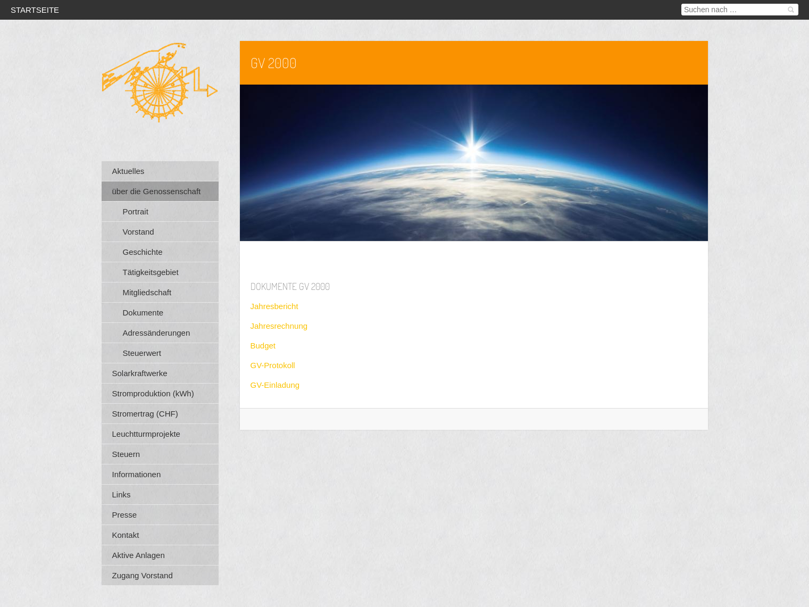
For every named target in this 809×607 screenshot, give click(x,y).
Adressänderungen (156, 332)
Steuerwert (142, 352)
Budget (263, 345)
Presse (124, 514)
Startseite (35, 9)
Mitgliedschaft (147, 292)
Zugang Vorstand (142, 575)
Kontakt (125, 534)
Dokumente (143, 312)
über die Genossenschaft (156, 191)
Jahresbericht (274, 306)
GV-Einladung (275, 384)
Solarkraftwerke (140, 373)
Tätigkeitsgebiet (151, 272)
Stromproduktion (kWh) (153, 393)
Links (121, 494)
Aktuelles (128, 171)
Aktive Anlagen (138, 555)
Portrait (135, 211)
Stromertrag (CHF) (145, 413)
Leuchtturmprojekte (146, 433)
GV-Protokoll (273, 365)
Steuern (126, 454)
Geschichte (143, 251)
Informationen (136, 474)
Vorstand (138, 231)
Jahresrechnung (279, 325)
